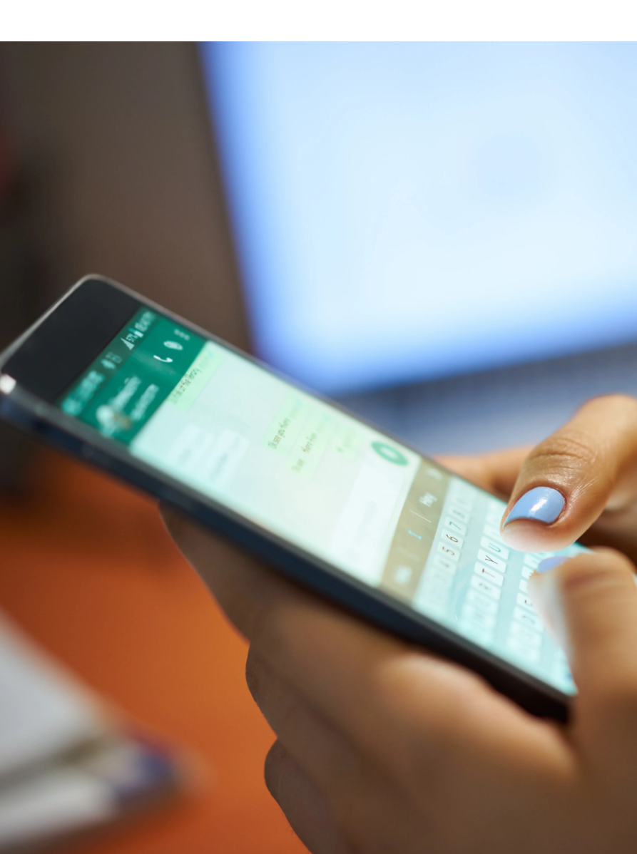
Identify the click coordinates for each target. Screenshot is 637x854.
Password (193, 697)
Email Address (202, 625)
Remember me (214, 781)
